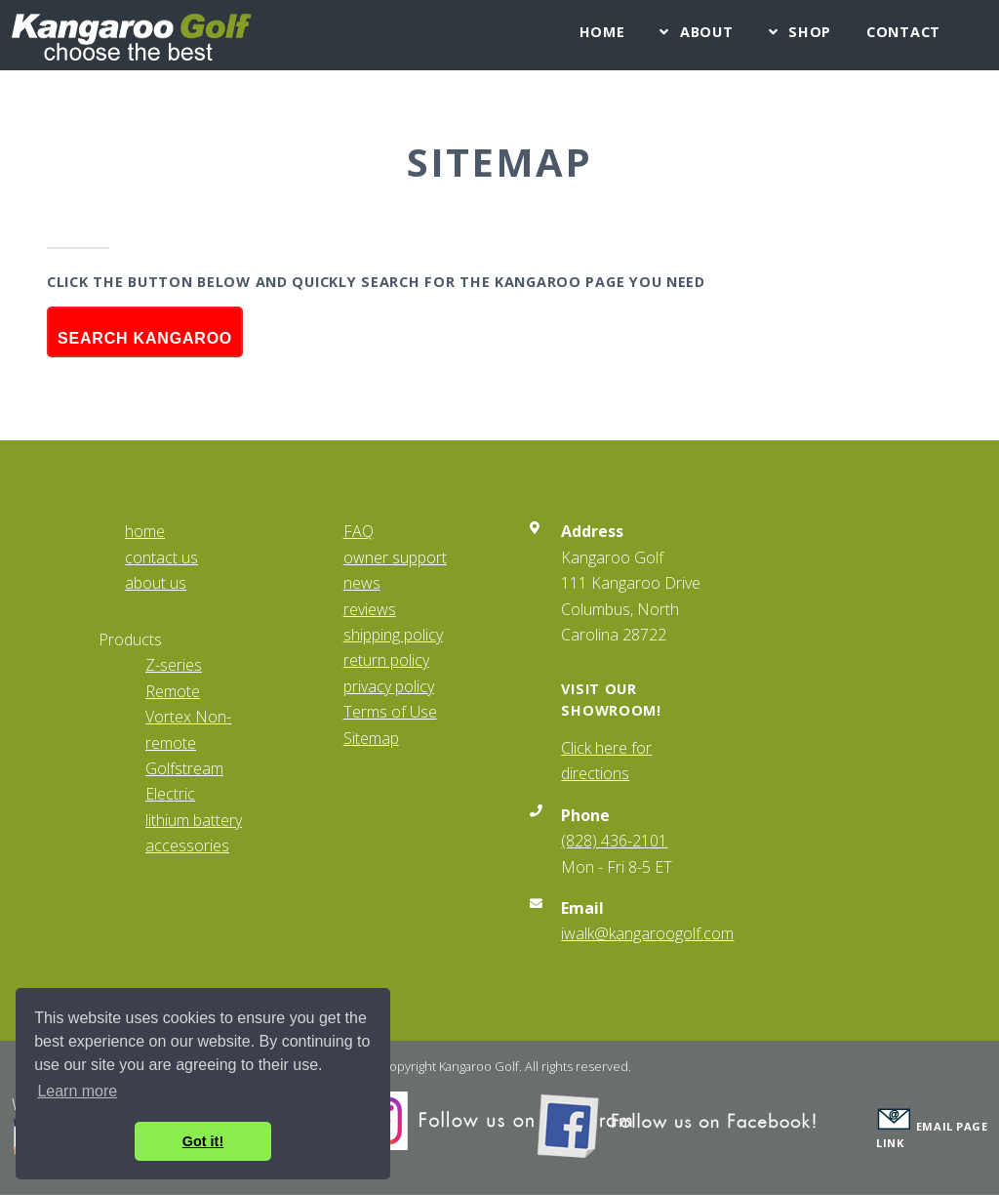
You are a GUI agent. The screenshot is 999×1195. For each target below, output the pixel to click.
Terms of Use (390, 711)
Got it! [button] (202, 1141)
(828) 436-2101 (614, 840)
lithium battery (193, 820)
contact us (161, 557)
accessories (187, 845)
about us (155, 583)
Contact (903, 31)
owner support (395, 557)
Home (602, 31)
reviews (369, 609)
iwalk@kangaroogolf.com (647, 933)
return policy (386, 660)
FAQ (358, 531)
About (707, 31)
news (361, 583)
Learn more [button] (77, 1091)
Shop (809, 31)
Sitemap (371, 738)
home (145, 531)
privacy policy (388, 686)
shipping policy (393, 634)
